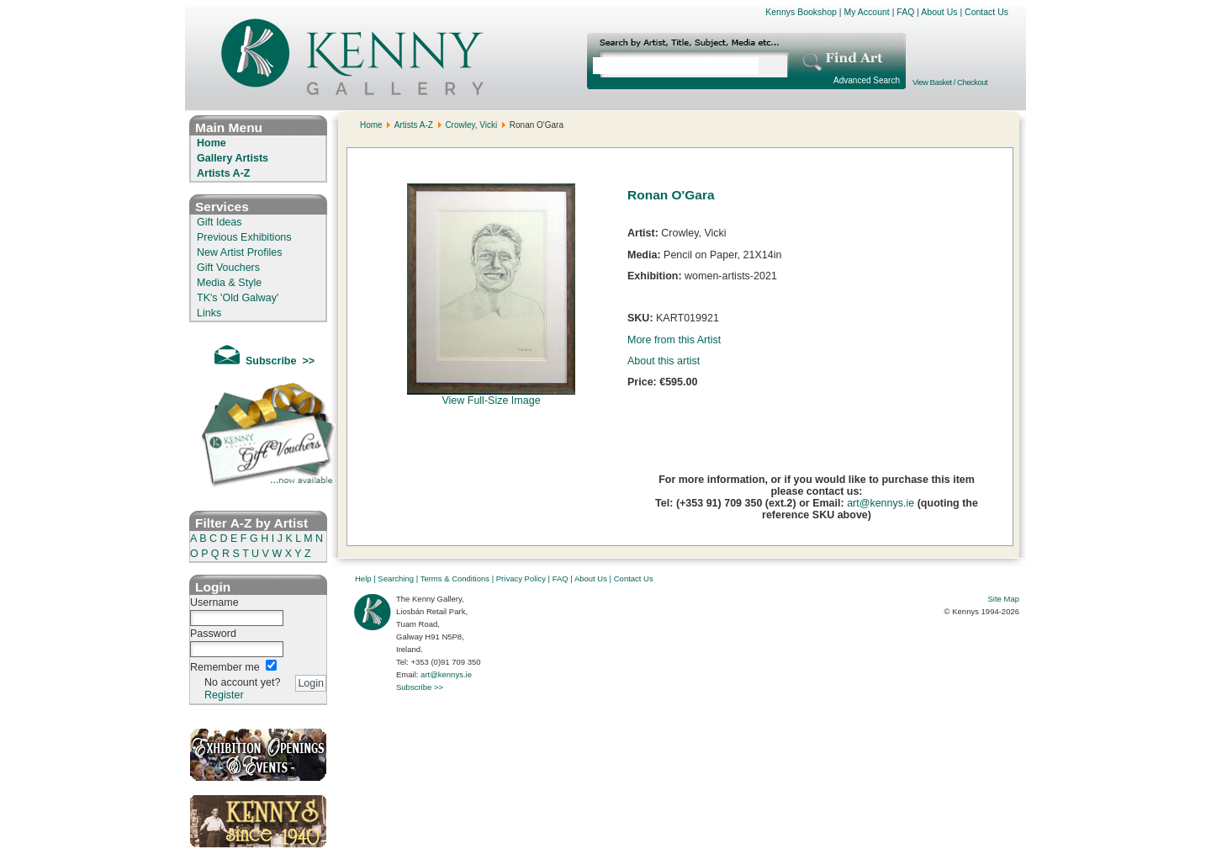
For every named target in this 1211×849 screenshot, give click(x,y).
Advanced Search (866, 80)
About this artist (663, 361)
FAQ (905, 12)
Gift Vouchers (228, 267)
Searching (396, 578)
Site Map (1004, 598)
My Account (866, 12)
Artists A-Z (223, 173)
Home (211, 143)
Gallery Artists (232, 158)
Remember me (225, 667)
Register (224, 695)
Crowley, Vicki (471, 125)
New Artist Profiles (239, 252)
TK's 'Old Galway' (237, 298)
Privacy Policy (521, 578)
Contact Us (986, 12)
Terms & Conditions (454, 578)
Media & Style (229, 283)
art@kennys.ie (880, 503)
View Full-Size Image (491, 395)
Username (214, 602)
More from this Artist (674, 340)
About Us (939, 12)
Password (213, 633)
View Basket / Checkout (949, 82)
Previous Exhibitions (244, 237)
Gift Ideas (219, 222)
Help (363, 578)
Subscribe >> (419, 687)
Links (209, 313)
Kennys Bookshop (801, 12)
